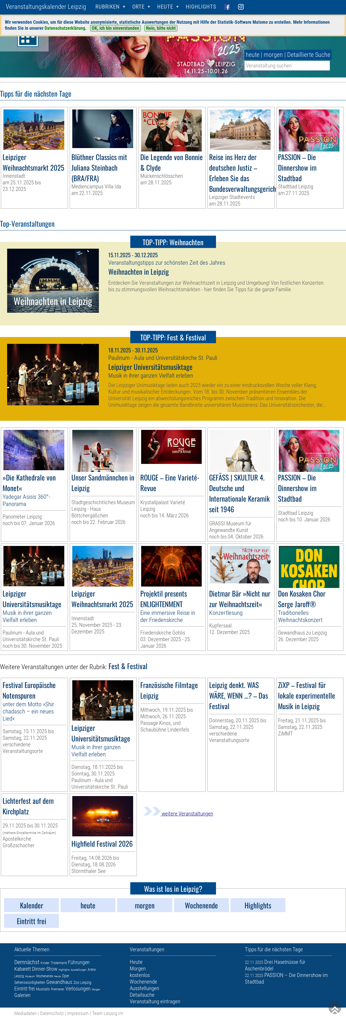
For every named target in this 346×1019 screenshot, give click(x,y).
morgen (273, 54)
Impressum (78, 1013)
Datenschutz (52, 1013)
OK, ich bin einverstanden (115, 28)
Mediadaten (25, 1013)
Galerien (22, 995)
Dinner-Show (44, 969)
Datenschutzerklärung (65, 28)
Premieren (57, 989)
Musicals (43, 989)
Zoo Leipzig (82, 982)
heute (252, 54)
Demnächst (26, 962)
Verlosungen (78, 989)
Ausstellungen (79, 969)
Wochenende (44, 976)
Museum (30, 976)
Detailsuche (142, 995)
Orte (138, 6)
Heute (57, 976)
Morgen (96, 989)
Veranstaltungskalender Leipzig (46, 7)
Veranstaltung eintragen (155, 1001)
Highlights (201, 6)
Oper (65, 976)
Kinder (45, 963)
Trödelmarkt (59, 963)
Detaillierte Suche (308, 54)
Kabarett (22, 969)
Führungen (79, 962)
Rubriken (107, 6)
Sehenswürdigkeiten (29, 982)
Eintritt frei (24, 989)
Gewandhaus (59, 982)
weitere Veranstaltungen (178, 813)
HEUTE (165, 6)
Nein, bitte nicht (161, 28)
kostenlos (140, 975)
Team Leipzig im (107, 1013)
